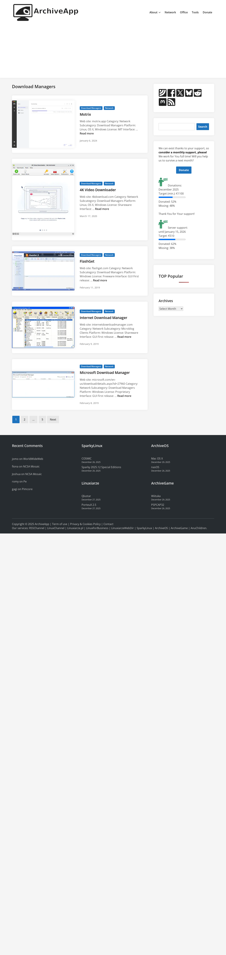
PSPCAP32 (157, 505)
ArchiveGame (179, 528)
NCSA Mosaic (31, 466)
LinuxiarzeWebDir (122, 528)
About (155, 12)
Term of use (59, 524)
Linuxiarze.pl (75, 528)
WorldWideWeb (33, 459)
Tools (195, 12)
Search (202, 127)
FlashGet (87, 261)
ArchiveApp (42, 524)
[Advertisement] (113, 50)
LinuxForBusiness (97, 528)
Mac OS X (157, 458)
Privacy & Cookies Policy (85, 524)
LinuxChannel (55, 528)
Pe (25, 481)
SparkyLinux (144, 528)
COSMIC (87, 458)
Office (184, 12)
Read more (87, 133)
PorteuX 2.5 (89, 505)
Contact (108, 524)
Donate (207, 12)
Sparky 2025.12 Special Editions (101, 467)
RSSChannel (36, 528)
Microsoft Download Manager (105, 372)
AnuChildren (198, 528)
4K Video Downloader (98, 189)
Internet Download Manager (103, 317)
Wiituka (156, 496)
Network (170, 12)
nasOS (155, 467)
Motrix (85, 114)
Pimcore (27, 489)
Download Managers (91, 108)
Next (53, 419)
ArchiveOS (161, 528)
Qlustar (86, 496)
